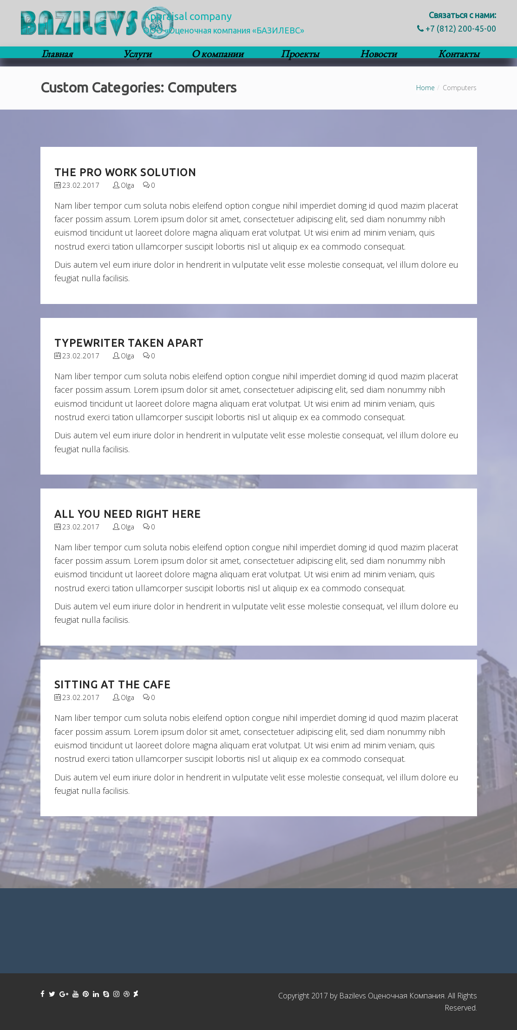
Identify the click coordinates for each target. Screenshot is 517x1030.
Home (425, 87)
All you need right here (127, 514)
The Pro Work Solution (125, 172)
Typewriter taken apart (129, 343)
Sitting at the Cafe (112, 684)
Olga (127, 185)
